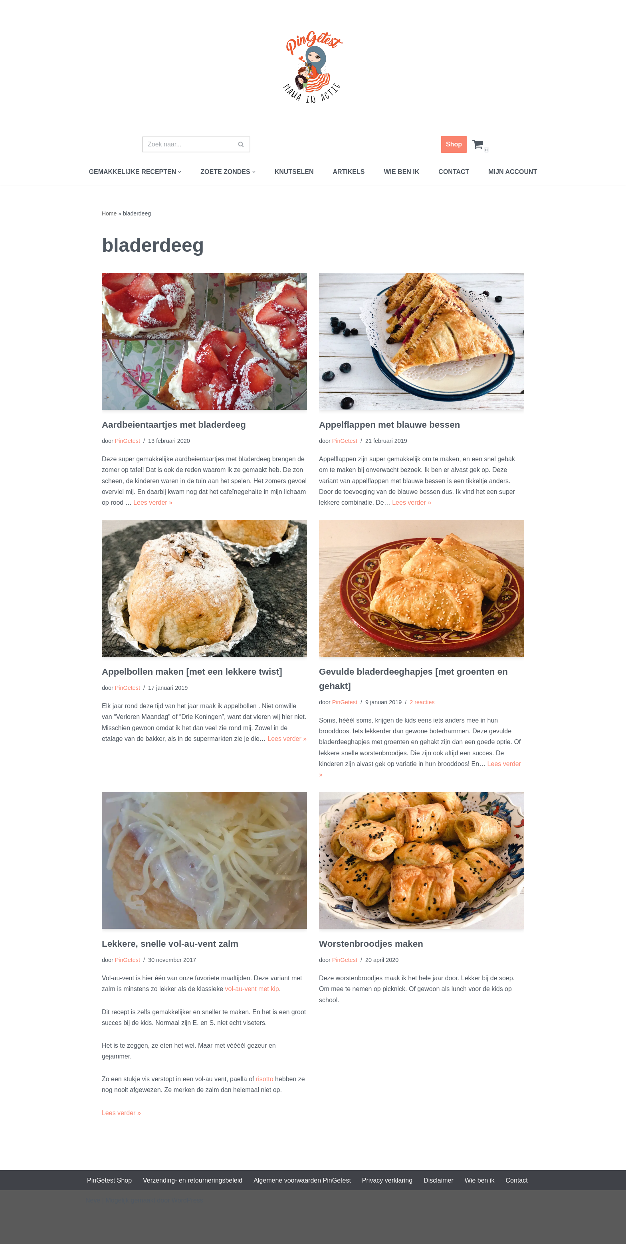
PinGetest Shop (109, 1180)
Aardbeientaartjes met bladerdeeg (174, 425)
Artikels (349, 171)
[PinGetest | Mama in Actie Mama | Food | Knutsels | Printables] (313, 67)
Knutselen (294, 171)
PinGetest (127, 441)
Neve (92, 1200)
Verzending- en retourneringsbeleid (192, 1180)
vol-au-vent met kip (252, 988)
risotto (265, 1079)
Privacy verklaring (387, 1180)
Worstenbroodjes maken (371, 944)
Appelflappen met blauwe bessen (389, 425)
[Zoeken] (187, 144)
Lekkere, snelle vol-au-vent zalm (170, 944)
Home (109, 213)
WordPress (187, 1200)
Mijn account (512, 171)
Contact (453, 171)
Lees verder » (152, 502)
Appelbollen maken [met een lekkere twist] (192, 672)
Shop (454, 144)
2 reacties (422, 702)
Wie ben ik (401, 171)
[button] (179, 172)
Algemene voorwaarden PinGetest (302, 1180)
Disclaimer (439, 1180)
